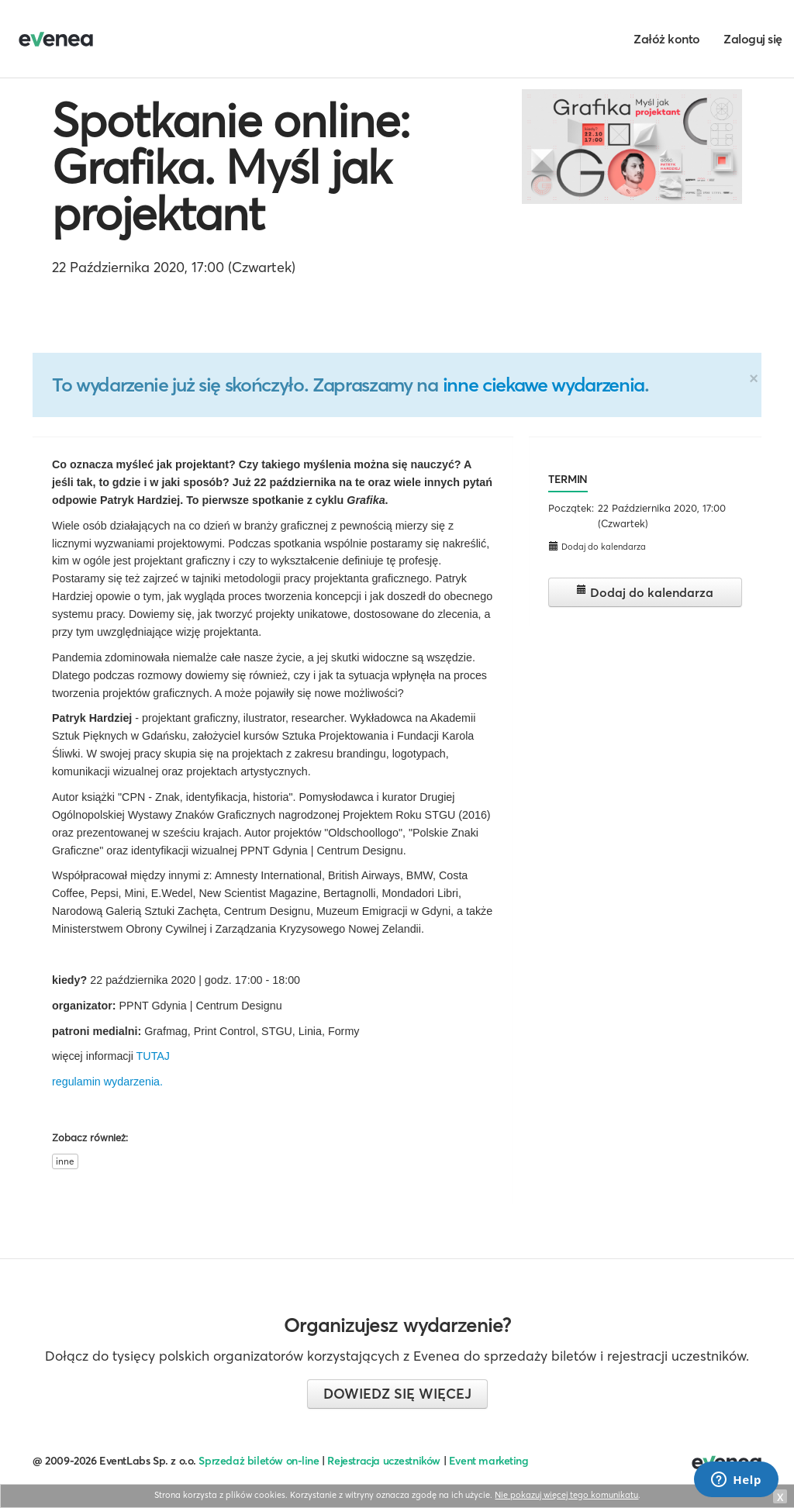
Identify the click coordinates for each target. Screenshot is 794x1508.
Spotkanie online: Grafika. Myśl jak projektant (230, 166)
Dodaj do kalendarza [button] (597, 546)
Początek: (571, 508)
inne (65, 1161)
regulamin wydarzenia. (107, 1081)
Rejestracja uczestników (383, 1461)
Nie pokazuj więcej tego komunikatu (566, 1494)
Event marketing (489, 1461)
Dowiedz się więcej (397, 1394)
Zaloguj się (752, 39)
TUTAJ (153, 1056)
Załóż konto (666, 39)
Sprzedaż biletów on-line (258, 1461)
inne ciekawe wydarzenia (543, 384)
